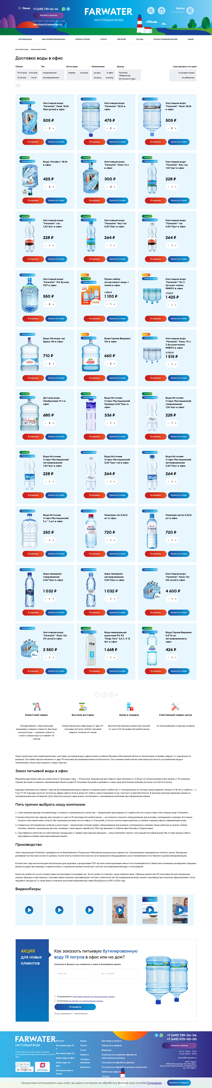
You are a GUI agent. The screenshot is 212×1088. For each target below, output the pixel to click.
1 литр (34, 77)
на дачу (97, 77)
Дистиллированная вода (53, 39)
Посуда (139, 39)
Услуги (103, 39)
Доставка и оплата (111, 1041)
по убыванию (188, 77)
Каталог (60, 1041)
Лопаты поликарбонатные (165, 39)
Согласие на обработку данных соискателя (124, 1067)
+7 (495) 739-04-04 (45, 9)
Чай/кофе (121, 39)
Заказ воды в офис (65, 1058)
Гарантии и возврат (112, 1045)
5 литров (33, 72)
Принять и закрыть (179, 1082)
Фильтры (18, 85)
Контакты (85, 1067)
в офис (110, 72)
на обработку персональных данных (86, 1001)
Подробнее (154, 1082)
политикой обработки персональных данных (94, 996)
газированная (50, 72)
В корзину (33, 141)
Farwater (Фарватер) (124, 74)
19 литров (22, 72)
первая (71, 72)
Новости (84, 1054)
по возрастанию (186, 72)
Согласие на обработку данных (118, 1062)
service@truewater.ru (47, 24)
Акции (191, 39)
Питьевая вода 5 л (65, 1053)
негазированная (51, 77)
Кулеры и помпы (82, 39)
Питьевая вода (25, 39)
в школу (109, 77)
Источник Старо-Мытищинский (127, 80)
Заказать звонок (48, 15)
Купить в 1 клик (56, 141)
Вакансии (106, 1050)
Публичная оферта (111, 1072)
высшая (84, 72)
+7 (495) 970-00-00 (182, 1039)
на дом (97, 72)
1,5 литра (21, 77)
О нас (83, 1050)
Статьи (105, 1076)
